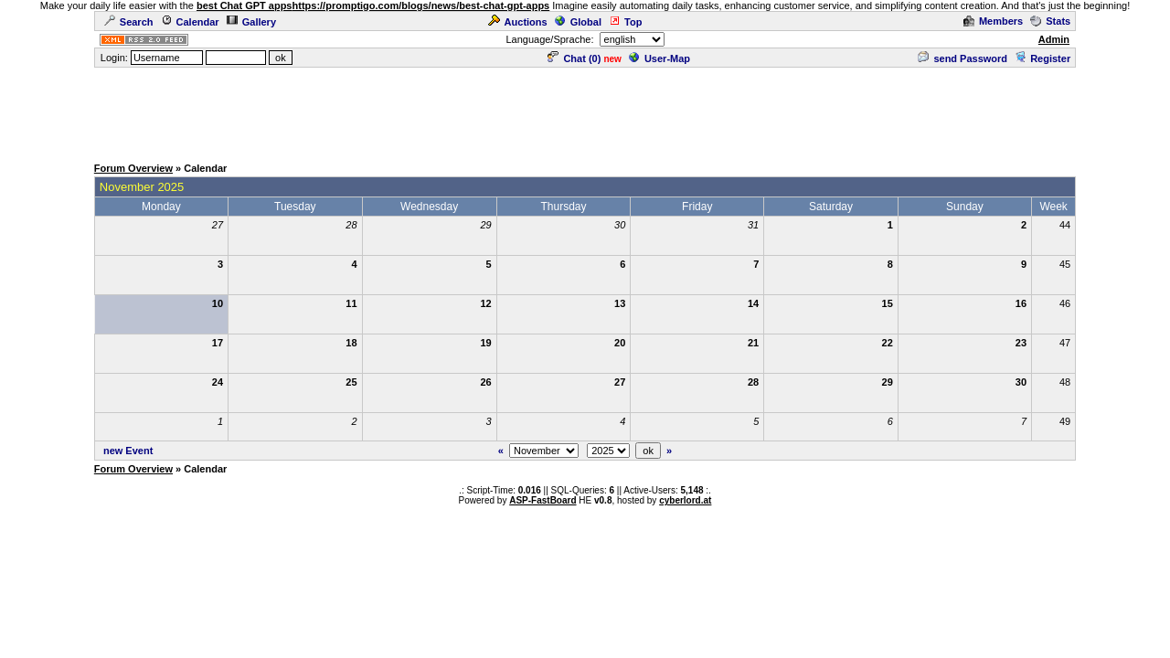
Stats (1050, 21)
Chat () (574, 58)
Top (625, 21)
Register (1042, 58)
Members (993, 21)
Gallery (251, 21)
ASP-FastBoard (542, 500)
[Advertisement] (585, 110)
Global (578, 21)
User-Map (659, 58)
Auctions (518, 21)
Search (129, 21)
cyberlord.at (685, 500)
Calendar (190, 21)
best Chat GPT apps (244, 5)
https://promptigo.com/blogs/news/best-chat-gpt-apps (421, 5)
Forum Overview (133, 168)
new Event (128, 450)
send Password (962, 58)
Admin (1053, 39)
